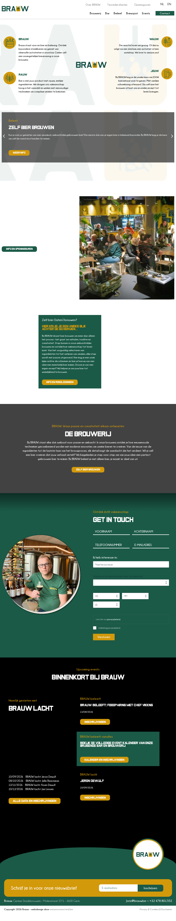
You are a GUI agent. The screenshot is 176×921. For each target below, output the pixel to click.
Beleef (118, 13)
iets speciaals (26, 221)
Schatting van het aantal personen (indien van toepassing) (118, 576)
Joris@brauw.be (136, 900)
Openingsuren (142, 4)
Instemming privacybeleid (109, 628)
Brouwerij (95, 13)
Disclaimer (166, 909)
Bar (107, 13)
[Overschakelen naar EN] (169, 4)
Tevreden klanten (117, 4)
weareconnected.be (61, 909)
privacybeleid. (114, 619)
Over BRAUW (93, 4)
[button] (4, 136)
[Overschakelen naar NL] (162, 4)
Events (146, 13)
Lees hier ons (108, 619)
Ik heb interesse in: (105, 557)
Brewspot (132, 13)
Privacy (144, 909)
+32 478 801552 (161, 900)
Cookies (154, 909)
